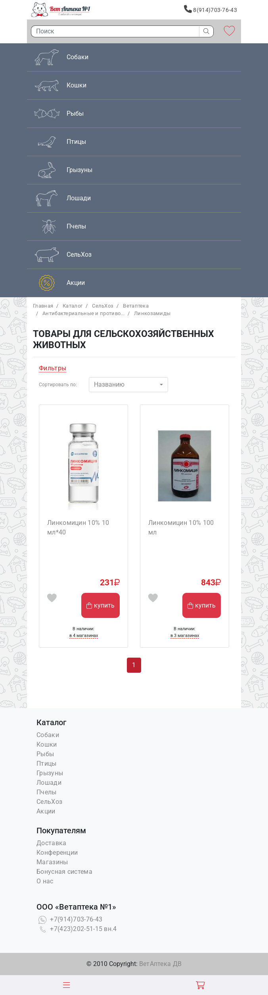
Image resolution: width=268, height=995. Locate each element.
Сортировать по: (58, 384)
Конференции (57, 852)
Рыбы (45, 754)
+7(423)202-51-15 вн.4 (76, 929)
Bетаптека (136, 306)
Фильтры (52, 368)
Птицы (46, 763)
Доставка (51, 843)
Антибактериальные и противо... (83, 313)
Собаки (47, 735)
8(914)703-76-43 (210, 9)
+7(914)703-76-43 (69, 919)
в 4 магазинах (83, 635)
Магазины (52, 862)
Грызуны (49, 773)
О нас (45, 881)
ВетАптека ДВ (160, 964)
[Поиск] (113, 31)
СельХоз (102, 306)
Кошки (46, 744)
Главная (43, 306)
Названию (109, 384)
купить (100, 605)
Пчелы (46, 792)
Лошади (48, 782)
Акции (46, 811)
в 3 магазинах (184, 635)
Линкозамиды (152, 313)
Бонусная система (64, 871)
